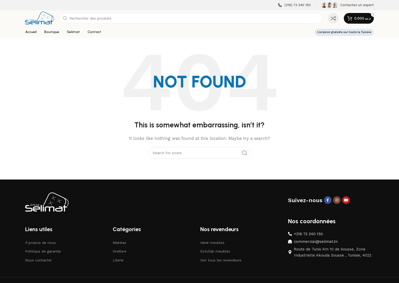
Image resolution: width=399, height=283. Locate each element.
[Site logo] (39, 18)
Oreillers (119, 251)
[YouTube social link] (346, 200)
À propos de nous (40, 243)
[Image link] (46, 202)
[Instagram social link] (337, 200)
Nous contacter (38, 260)
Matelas (119, 243)
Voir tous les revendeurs (220, 260)
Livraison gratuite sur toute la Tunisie (344, 32)
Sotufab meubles (215, 251)
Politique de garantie (43, 251)
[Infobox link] (294, 5)
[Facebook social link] (328, 200)
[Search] (191, 18)
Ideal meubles (212, 243)
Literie (118, 260)
